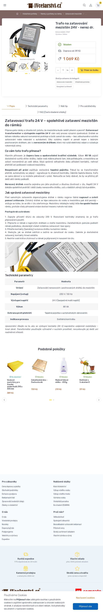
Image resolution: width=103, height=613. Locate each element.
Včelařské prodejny (10, 521)
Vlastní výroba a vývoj (62, 535)
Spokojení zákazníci (61, 521)
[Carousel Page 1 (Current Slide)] (26, 73)
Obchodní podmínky (10, 490)
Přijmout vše (85, 606)
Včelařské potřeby (30, 14)
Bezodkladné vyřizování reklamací (67, 524)
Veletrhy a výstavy (10, 535)
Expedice (5, 539)
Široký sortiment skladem (64, 532)
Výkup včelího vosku (61, 490)
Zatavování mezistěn (73, 14)
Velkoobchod (58, 517)
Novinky (5, 524)
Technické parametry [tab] (36, 106)
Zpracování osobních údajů (13, 501)
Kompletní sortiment (64, 86)
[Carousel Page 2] (29, 73)
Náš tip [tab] (63, 106)
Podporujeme (7, 532)
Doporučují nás (8, 528)
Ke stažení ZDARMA (61, 505)
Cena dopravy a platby (11, 486)
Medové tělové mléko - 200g (61, 381)
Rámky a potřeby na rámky (51, 14)
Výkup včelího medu (61, 494)
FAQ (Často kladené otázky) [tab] (51, 112)
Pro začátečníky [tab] (87, 106)
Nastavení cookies (85, 597)
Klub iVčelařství (59, 486)
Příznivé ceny (59, 528)
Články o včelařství (10, 505)
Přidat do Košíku (89, 70)
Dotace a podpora (9, 494)
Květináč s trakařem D (84, 381)
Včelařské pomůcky (82, 82)
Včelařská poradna (61, 501)
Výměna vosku (59, 498)
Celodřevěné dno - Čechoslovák (39, 381)
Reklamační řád (8, 498)
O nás (4, 517)
